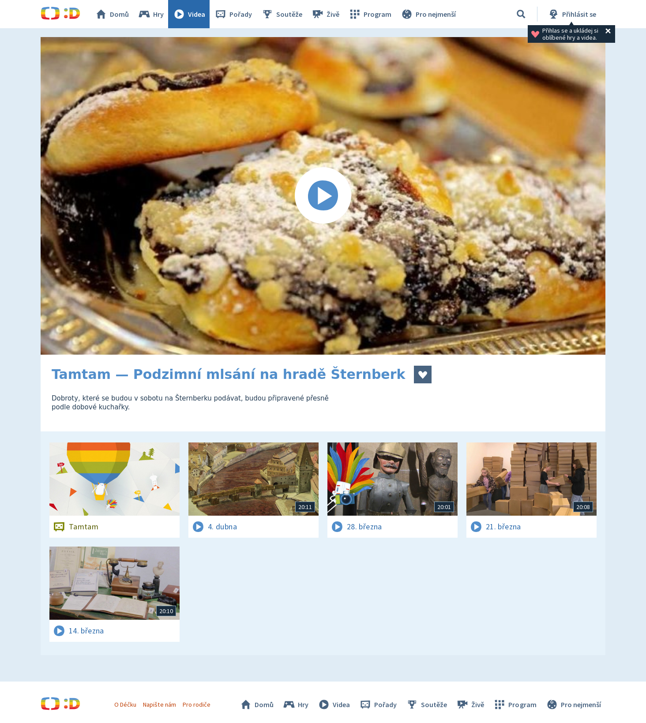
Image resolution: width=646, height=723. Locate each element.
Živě (325, 14)
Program (369, 14)
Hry (151, 14)
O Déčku (125, 704)
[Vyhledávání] (521, 14)
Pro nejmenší (428, 14)
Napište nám (159, 704)
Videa (189, 14)
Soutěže (281, 14)
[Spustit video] (323, 196)
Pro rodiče (196, 704)
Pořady (233, 14)
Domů (111, 14)
